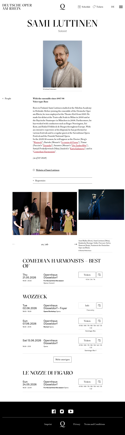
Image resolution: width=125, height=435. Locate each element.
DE (112, 6)
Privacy (76, 424)
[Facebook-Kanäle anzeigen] (54, 411)
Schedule (86, 6)
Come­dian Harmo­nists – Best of (62, 263)
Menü (121, 6)
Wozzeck (38, 142)
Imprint (48, 424)
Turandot (47, 145)
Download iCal (99, 275)
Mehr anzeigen (62, 359)
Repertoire (40, 180)
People (8, 98)
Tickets (99, 6)
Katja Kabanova (77, 148)
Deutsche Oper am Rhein (17, 7)
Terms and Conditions (94, 424)
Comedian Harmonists (44, 151)
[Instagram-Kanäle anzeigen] (62, 411)
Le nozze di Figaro (69, 142)
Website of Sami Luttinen (47, 170)
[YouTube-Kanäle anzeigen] (70, 411)
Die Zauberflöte (79, 145)
